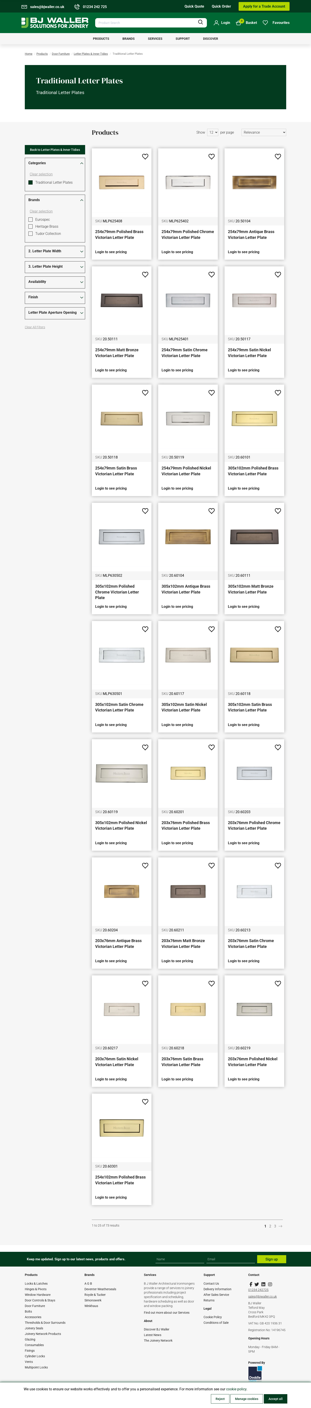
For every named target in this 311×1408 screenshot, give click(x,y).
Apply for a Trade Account (264, 6)
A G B (88, 1283)
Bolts (28, 1311)
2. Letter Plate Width (44, 251)
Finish (33, 297)
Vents (29, 1362)
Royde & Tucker (95, 1294)
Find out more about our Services (166, 1312)
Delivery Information (217, 1289)
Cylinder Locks (35, 1356)
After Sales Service (216, 1294)
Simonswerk (92, 1300)
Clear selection (41, 174)
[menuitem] (101, 38)
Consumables (34, 1345)
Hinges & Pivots (35, 1289)
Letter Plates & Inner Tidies (91, 53)
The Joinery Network (158, 1340)
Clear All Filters (35, 327)
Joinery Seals (34, 1328)
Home (28, 53)
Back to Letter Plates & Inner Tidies (55, 150)
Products (42, 53)
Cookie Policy (213, 1317)
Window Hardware (37, 1294)
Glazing (30, 1339)
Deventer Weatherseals (100, 1289)
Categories (37, 163)
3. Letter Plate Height (45, 266)
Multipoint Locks (36, 1367)
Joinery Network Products (43, 1334)
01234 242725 (258, 1290)
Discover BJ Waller (156, 1329)
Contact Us (211, 1283)
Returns (209, 1300)
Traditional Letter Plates (54, 182)
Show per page (215, 132)
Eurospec (42, 219)
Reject (220, 1399)
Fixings (30, 1350)
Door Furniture (61, 53)
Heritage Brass (46, 226)
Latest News (152, 1335)
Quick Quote (194, 6)
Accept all (276, 1399)
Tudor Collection (48, 234)
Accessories (33, 1317)
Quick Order (221, 6)
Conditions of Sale (216, 1322)
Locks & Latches (36, 1283)
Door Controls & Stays (40, 1300)
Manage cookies (246, 1399)
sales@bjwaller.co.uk (262, 1296)
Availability (37, 282)
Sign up (271, 1259)
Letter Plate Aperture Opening (52, 312)
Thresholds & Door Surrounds (45, 1322)
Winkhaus (91, 1306)
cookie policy (236, 1389)
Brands (34, 200)
